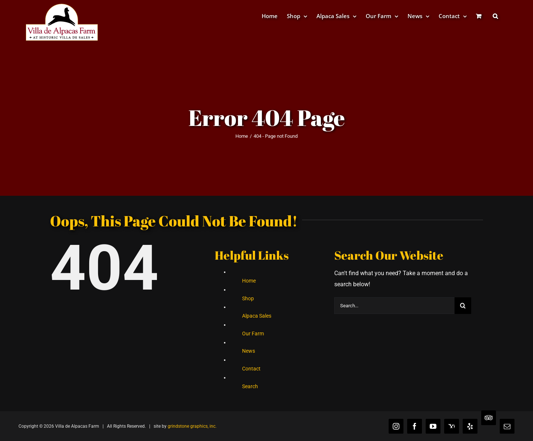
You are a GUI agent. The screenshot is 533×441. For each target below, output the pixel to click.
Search (250, 386)
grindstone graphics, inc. (192, 426)
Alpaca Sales (256, 316)
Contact (251, 369)
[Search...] (394, 305)
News (248, 351)
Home (249, 281)
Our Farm (253, 333)
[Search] (463, 305)
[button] (495, 15)
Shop (248, 298)
